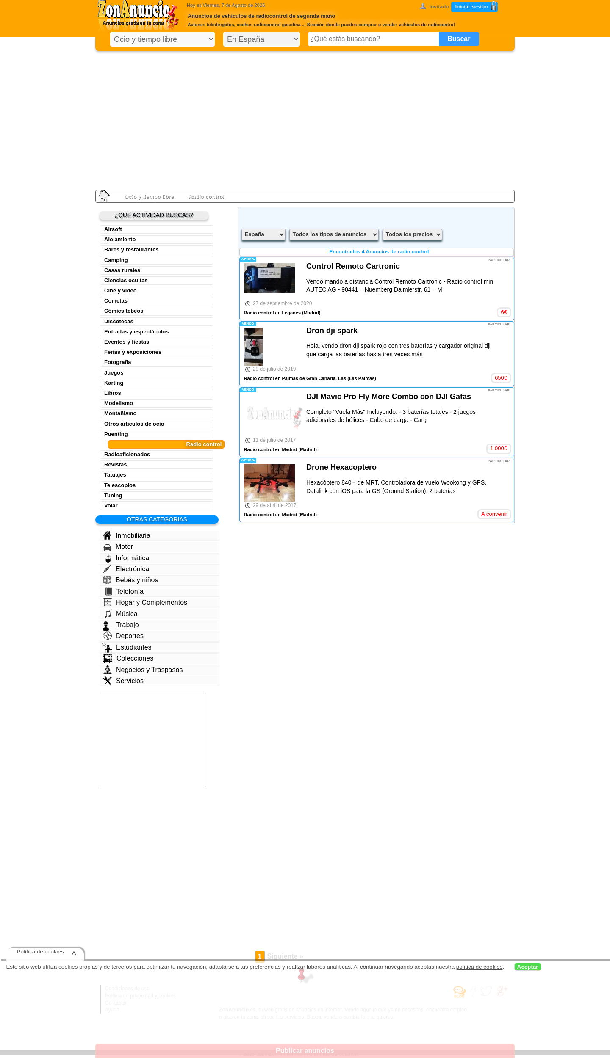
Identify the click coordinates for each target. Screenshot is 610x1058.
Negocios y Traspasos (143, 669)
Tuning (113, 495)
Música (120, 613)
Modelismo (118, 403)
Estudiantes (127, 647)
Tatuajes (115, 474)
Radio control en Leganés (272, 312)
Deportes (123, 635)
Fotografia (117, 362)
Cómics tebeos (123, 311)
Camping (116, 260)
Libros (112, 393)
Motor (118, 547)
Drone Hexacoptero (341, 467)
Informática (127, 558)
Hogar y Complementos (145, 602)
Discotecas (118, 321)
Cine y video (120, 290)
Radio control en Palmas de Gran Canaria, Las (295, 378)
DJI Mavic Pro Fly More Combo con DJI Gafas (388, 396)
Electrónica (126, 569)
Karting (114, 383)
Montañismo (120, 413)
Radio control (204, 444)
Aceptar (527, 967)
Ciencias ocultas (126, 280)
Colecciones (128, 658)
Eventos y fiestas (126, 342)
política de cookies (479, 967)
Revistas (115, 464)
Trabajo (121, 625)
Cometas (116, 301)
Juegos (114, 372)
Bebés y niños (130, 580)
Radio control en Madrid (270, 449)
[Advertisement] (305, 118)
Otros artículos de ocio (134, 424)
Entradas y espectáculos (136, 331)
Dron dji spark (332, 330)
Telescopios (120, 485)
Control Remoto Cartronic (353, 266)
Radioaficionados (127, 454)
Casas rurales (122, 270)
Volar (111, 505)
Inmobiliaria (126, 535)
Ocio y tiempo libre (149, 196)
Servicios (123, 680)
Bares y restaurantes (131, 249)
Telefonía (124, 591)
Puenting (116, 434)
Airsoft (113, 229)
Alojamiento (120, 239)
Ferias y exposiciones (132, 352)
